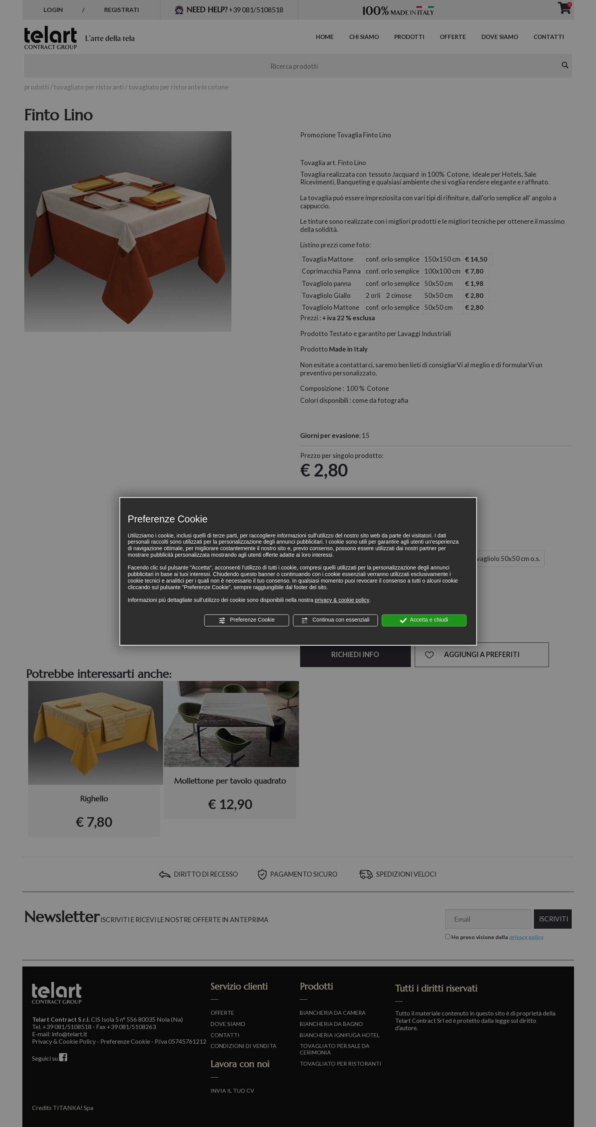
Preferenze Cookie (246, 620)
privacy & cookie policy (342, 600)
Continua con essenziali (335, 620)
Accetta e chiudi (424, 620)
